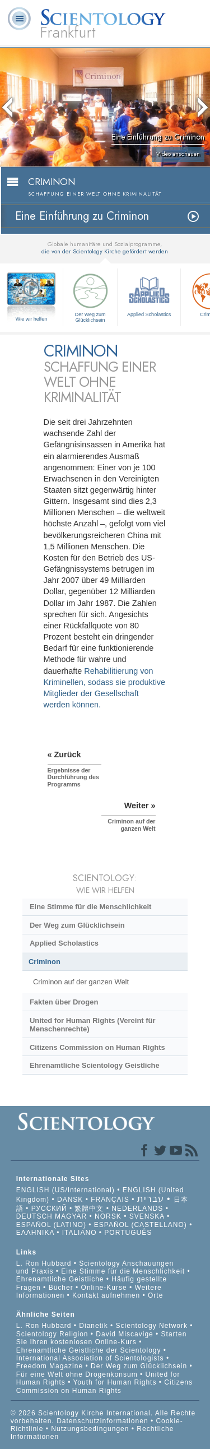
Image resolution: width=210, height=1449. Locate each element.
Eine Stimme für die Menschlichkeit (90, 906)
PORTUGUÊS (128, 1233)
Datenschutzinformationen (102, 1421)
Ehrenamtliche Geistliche (60, 1279)
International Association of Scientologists (90, 1358)
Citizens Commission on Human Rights (97, 1047)
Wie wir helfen (32, 319)
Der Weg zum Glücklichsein (90, 296)
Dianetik (93, 1326)
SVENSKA (147, 1216)
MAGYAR (71, 1216)
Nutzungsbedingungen (90, 1429)
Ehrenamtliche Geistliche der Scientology (88, 1350)
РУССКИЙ (49, 1208)
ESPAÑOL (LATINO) (51, 1225)
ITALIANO (79, 1233)
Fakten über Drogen (64, 1002)
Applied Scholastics (149, 293)
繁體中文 (89, 1208)
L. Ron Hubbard (44, 1263)
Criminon (44, 961)
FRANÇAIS (110, 1199)
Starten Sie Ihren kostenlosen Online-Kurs (101, 1338)
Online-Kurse (105, 1287)
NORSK (108, 1216)
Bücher (61, 1287)
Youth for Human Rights (115, 1382)
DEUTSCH (34, 1216)
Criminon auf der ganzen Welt (81, 982)
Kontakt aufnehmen (106, 1295)
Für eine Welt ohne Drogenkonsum (77, 1374)
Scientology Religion (52, 1334)
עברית (150, 1198)
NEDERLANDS (137, 1208)
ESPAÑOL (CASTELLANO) (140, 1225)
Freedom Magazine (49, 1366)
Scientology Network (152, 1326)
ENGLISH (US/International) (65, 1190)
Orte (155, 1295)
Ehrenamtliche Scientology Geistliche (95, 1065)
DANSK (70, 1199)
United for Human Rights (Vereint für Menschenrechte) (93, 1024)
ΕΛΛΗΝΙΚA (35, 1233)
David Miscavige (124, 1334)
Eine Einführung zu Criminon (82, 216)
